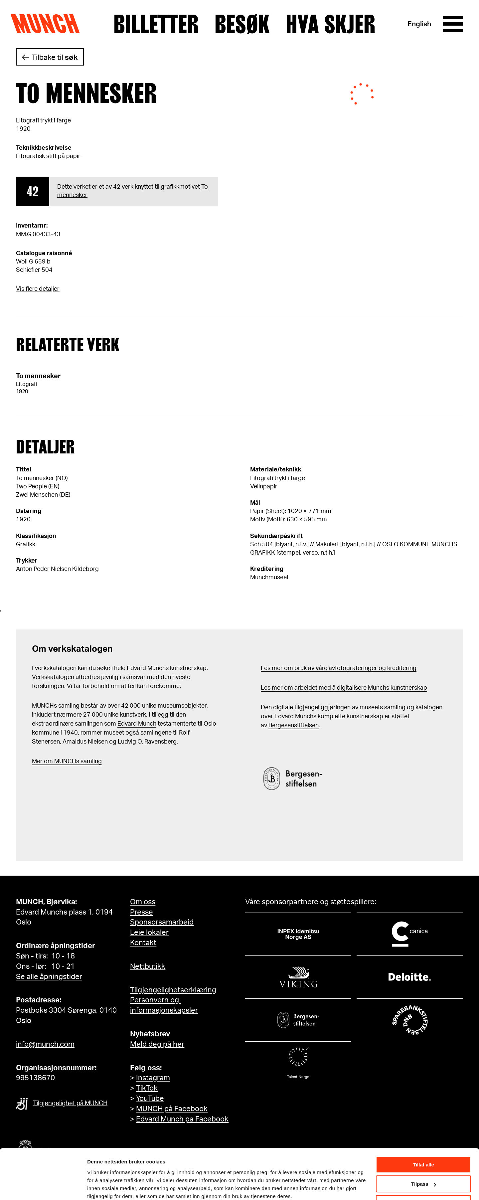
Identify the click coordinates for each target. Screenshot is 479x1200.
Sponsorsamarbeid (162, 922)
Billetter (156, 24)
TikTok (147, 1088)
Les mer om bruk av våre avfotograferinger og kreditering (338, 668)
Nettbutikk (147, 966)
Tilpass (423, 1156)
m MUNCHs (63, 762)
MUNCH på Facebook (172, 1109)
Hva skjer (330, 24)
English (419, 24)
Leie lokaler (149, 932)
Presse (141, 912)
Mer (37, 762)
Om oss (142, 902)
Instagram (153, 1078)
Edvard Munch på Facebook (182, 1119)
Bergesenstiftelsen (293, 726)
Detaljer (96, 1186)
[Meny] (453, 24)
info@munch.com (45, 1044)
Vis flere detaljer (38, 289)
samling (90, 762)
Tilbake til (55, 57)
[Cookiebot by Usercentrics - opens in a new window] (43, 1187)
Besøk (242, 24)
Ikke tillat (423, 1176)
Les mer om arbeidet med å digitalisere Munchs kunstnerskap (344, 688)
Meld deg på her (157, 1044)
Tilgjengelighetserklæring (173, 990)
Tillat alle (423, 1137)
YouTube (150, 1098)
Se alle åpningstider (49, 976)
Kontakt (143, 942)
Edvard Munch (136, 724)
